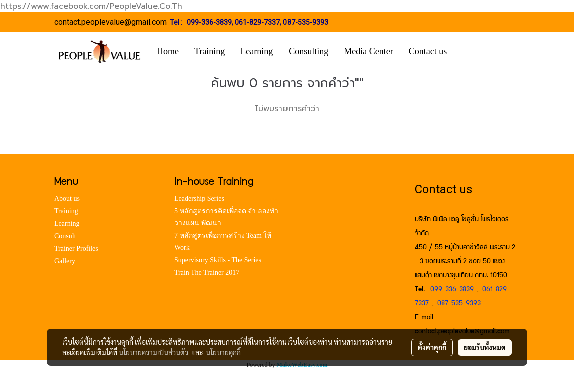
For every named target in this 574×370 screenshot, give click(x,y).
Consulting (308, 51)
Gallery (64, 261)
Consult (65, 236)
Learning (256, 51)
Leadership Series (199, 198)
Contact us (428, 51)
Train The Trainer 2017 (206, 272)
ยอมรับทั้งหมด (485, 347)
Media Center (368, 51)
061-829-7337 (257, 22)
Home (168, 51)
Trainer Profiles (76, 248)
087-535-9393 (305, 22)
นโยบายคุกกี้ (223, 352)
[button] (469, 52)
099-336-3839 (209, 22)
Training (209, 51)
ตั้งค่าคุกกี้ (432, 347)
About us (67, 198)
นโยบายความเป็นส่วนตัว (153, 352)
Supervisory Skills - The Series (217, 260)
